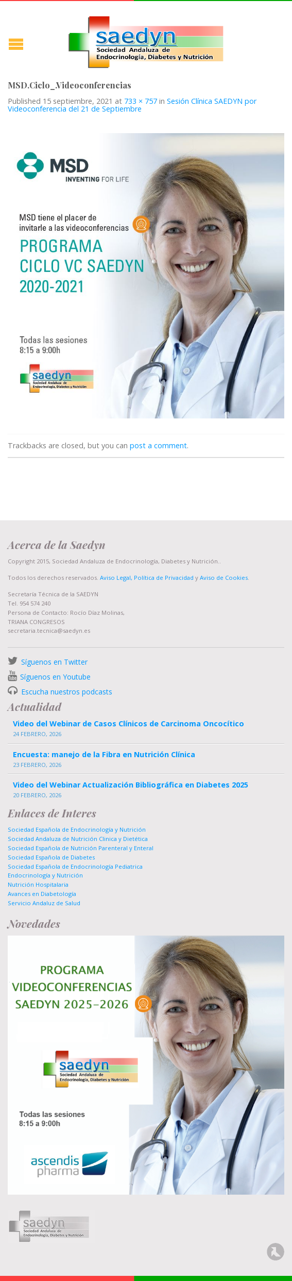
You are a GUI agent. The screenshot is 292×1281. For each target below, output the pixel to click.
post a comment (158, 445)
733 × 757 (140, 101)
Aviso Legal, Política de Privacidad (146, 577)
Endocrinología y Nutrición (45, 875)
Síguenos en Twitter (54, 662)
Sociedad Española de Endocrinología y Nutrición (77, 829)
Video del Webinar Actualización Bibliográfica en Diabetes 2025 (130, 785)
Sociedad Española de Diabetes (51, 857)
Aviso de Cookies (224, 577)
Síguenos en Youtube (55, 677)
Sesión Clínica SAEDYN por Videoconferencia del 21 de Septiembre (132, 104)
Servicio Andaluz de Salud (44, 903)
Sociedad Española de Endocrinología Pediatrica (75, 866)
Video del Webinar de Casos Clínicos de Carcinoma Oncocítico (128, 723)
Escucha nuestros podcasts (65, 692)
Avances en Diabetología (42, 894)
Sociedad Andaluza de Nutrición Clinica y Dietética (78, 839)
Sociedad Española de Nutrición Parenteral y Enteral (80, 848)
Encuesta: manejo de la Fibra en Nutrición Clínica (104, 754)
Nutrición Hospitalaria (38, 884)
